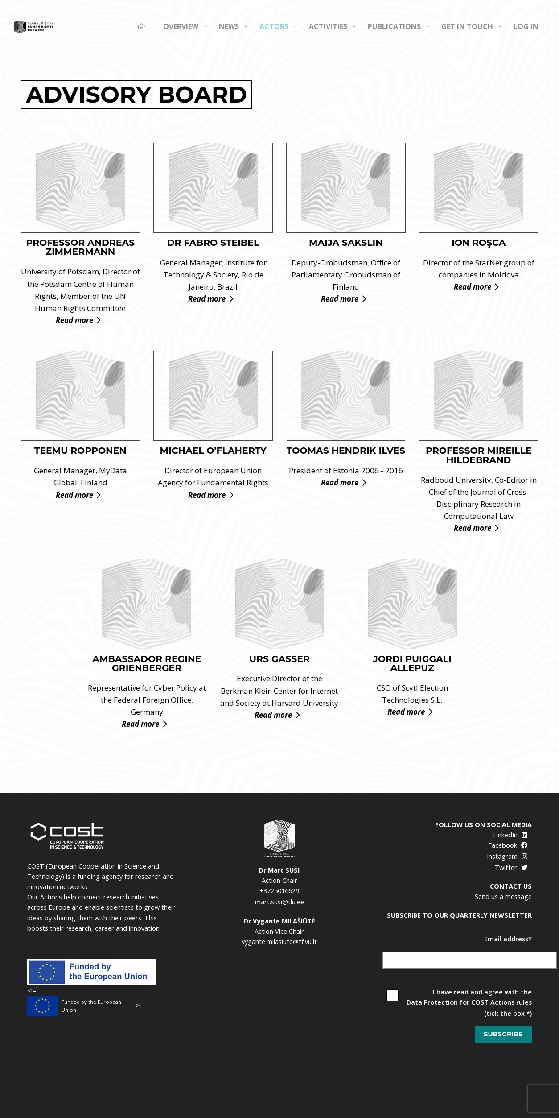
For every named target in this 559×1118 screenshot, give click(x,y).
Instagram (507, 856)
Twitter (511, 867)
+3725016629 (279, 890)
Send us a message (503, 896)
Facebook (507, 845)
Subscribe (503, 1034)
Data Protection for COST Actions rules (469, 1002)
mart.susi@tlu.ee (279, 902)
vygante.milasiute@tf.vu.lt (279, 941)
